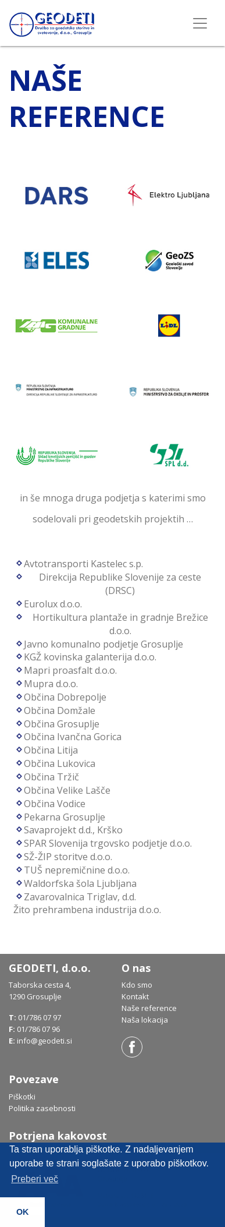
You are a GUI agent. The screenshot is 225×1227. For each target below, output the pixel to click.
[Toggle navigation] (200, 23)
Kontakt (135, 996)
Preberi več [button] (34, 1179)
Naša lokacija (145, 1019)
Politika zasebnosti (42, 1108)
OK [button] (22, 1212)
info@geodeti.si (44, 1040)
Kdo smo (137, 985)
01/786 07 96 (38, 1029)
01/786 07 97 (39, 1017)
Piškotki (22, 1096)
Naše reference (149, 1008)
